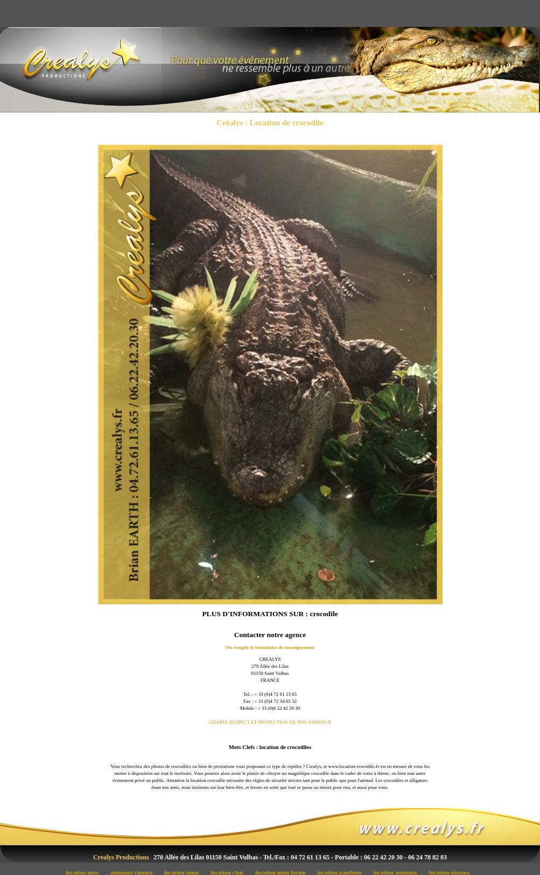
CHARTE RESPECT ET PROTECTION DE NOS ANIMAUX (270, 722)
